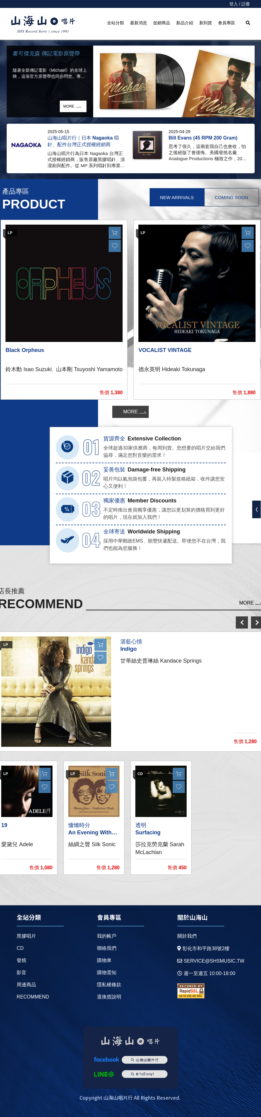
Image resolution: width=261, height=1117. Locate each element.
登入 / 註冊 (239, 4)
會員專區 (226, 22)
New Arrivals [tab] (177, 197)
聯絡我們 (107, 948)
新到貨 (205, 22)
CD (20, 948)
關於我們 (187, 936)
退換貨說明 (109, 996)
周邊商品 (26, 984)
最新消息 (138, 22)
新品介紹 (184, 22)
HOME (43, 25)
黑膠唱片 (26, 936)
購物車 (104, 960)
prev (242, 622)
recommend (33, 996)
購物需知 (107, 972)
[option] (131, 81)
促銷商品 (161, 22)
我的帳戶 (107, 936)
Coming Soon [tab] (231, 197)
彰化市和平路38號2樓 (203, 948)
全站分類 (115, 22)
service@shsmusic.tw (210, 961)
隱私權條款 (109, 984)
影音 (21, 972)
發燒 (21, 960)
